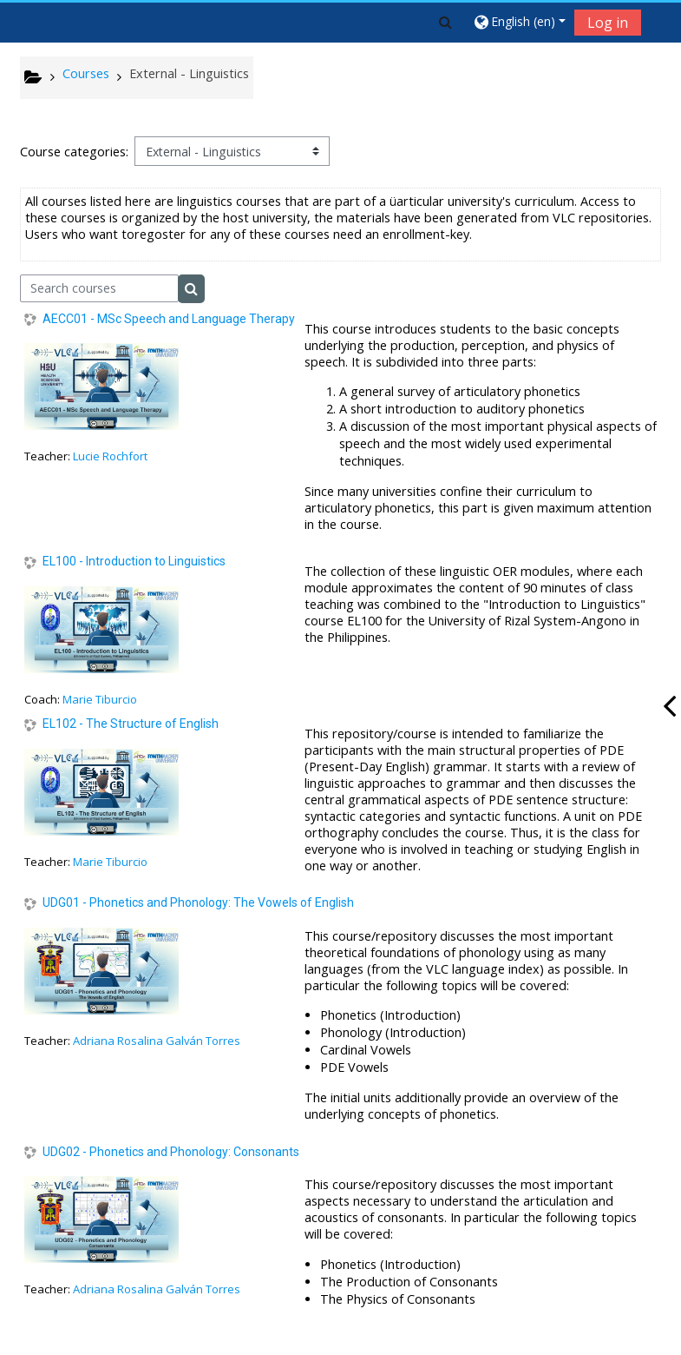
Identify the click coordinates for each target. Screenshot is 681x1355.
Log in (607, 22)
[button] (445, 21)
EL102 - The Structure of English (131, 723)
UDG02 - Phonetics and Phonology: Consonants (171, 1152)
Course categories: (74, 151)
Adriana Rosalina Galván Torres (156, 1040)
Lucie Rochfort (110, 456)
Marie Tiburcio (99, 699)
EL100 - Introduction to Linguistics (134, 561)
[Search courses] (99, 288)
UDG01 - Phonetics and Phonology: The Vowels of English (198, 902)
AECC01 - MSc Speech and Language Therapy (169, 319)
